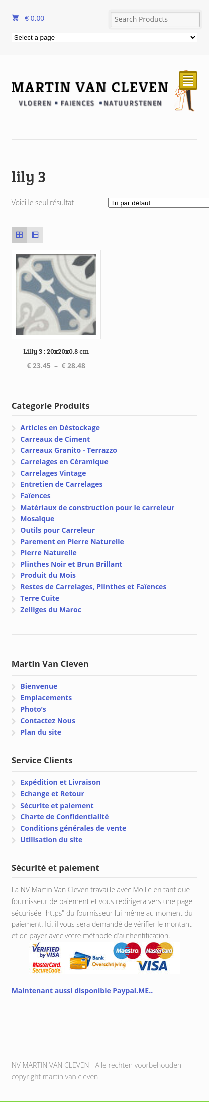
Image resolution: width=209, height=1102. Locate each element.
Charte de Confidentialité (64, 816)
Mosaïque (37, 518)
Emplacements (46, 698)
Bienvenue (38, 686)
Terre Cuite (39, 598)
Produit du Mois (48, 575)
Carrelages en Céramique (64, 461)
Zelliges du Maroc (50, 609)
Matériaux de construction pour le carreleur (97, 507)
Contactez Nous (47, 720)
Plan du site (40, 732)
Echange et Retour (52, 793)
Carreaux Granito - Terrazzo (68, 450)
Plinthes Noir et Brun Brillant (71, 564)
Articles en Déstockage (60, 427)
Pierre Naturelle (48, 552)
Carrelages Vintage (53, 473)
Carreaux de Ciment (55, 439)
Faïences (35, 495)
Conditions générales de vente (73, 828)
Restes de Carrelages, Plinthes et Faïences (93, 586)
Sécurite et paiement (56, 805)
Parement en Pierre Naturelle (72, 541)
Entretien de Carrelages (61, 484)
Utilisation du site (51, 839)
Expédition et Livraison (60, 782)
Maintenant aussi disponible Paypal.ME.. (82, 990)
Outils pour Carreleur (57, 530)
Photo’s (33, 709)
